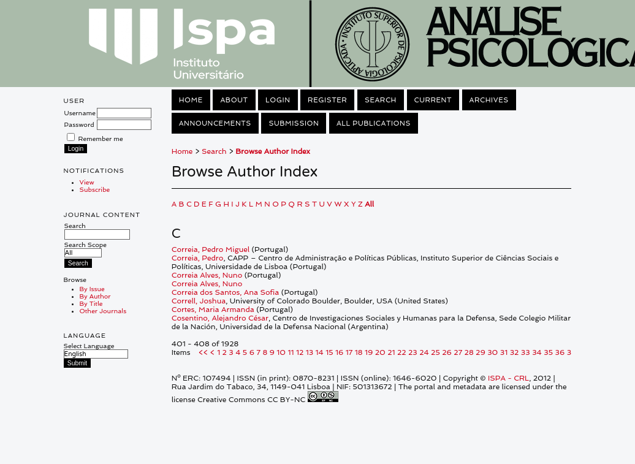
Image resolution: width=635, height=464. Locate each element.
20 (380, 352)
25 (435, 352)
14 (320, 352)
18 (359, 352)
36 (560, 352)
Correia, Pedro (198, 258)
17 (349, 352)
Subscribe (95, 189)
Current (433, 100)
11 (291, 352)
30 (492, 352)
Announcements (215, 123)
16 (339, 352)
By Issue (92, 288)
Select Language (89, 345)
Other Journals (103, 310)
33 (525, 352)
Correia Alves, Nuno (207, 275)
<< (203, 352)
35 (548, 352)
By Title (91, 303)
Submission (293, 123)
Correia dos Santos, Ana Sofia (225, 292)
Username (80, 112)
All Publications (374, 123)
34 (537, 352)
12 (299, 352)
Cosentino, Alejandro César (220, 318)
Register (327, 100)
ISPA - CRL (508, 378)
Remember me (100, 138)
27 (458, 352)
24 (424, 352)
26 (447, 352)
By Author (95, 296)
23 (412, 352)
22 (401, 352)
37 (571, 352)
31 (504, 352)
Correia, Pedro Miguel (210, 249)
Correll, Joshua (199, 301)
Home (191, 100)
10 (281, 352)
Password (79, 124)
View (87, 182)
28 (469, 352)
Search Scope (85, 248)
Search (97, 230)
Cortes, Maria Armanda (213, 309)
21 (391, 352)
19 (369, 352)
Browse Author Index (272, 151)
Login (277, 100)
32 (514, 352)
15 (329, 352)
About (234, 100)
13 (309, 352)
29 (480, 352)
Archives (489, 100)
